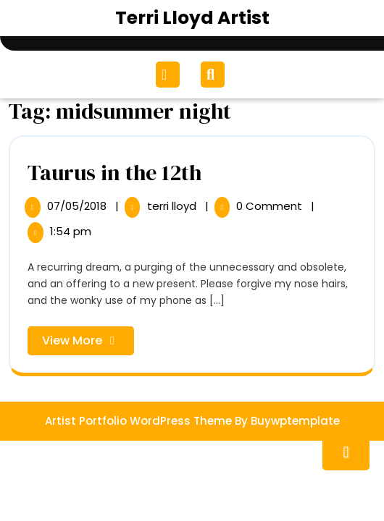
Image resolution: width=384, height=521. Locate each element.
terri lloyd (173, 205)
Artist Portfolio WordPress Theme (138, 420)
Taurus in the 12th (114, 172)
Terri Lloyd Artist (192, 17)
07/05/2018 (78, 205)
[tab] (169, 75)
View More (88, 343)
